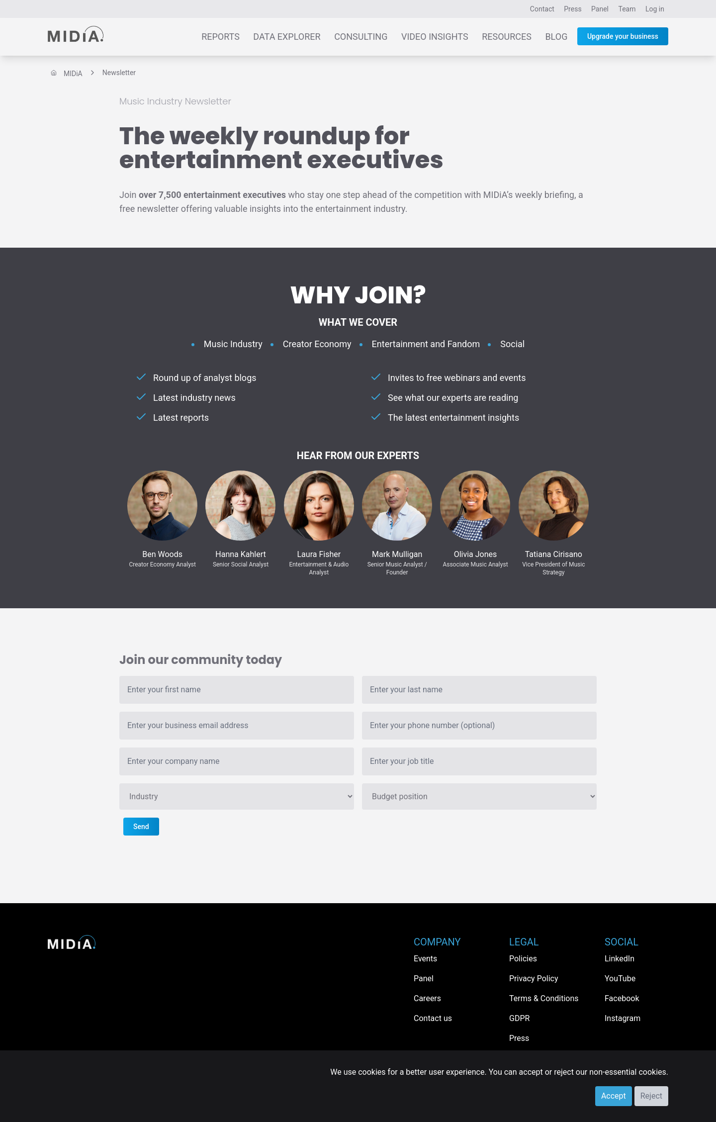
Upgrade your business (622, 36)
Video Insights (434, 36)
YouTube (620, 978)
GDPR (519, 1018)
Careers (427, 998)
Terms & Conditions (544, 998)
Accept (613, 1096)
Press (572, 9)
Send (141, 827)
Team (627, 9)
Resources (507, 36)
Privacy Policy (533, 978)
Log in (654, 9)
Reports (220, 36)
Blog (556, 36)
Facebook (622, 998)
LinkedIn (619, 958)
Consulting (360, 36)
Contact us (433, 1018)
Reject (651, 1096)
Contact (542, 9)
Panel (600, 9)
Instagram (622, 1018)
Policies (523, 958)
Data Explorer (286, 36)
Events (425, 958)
